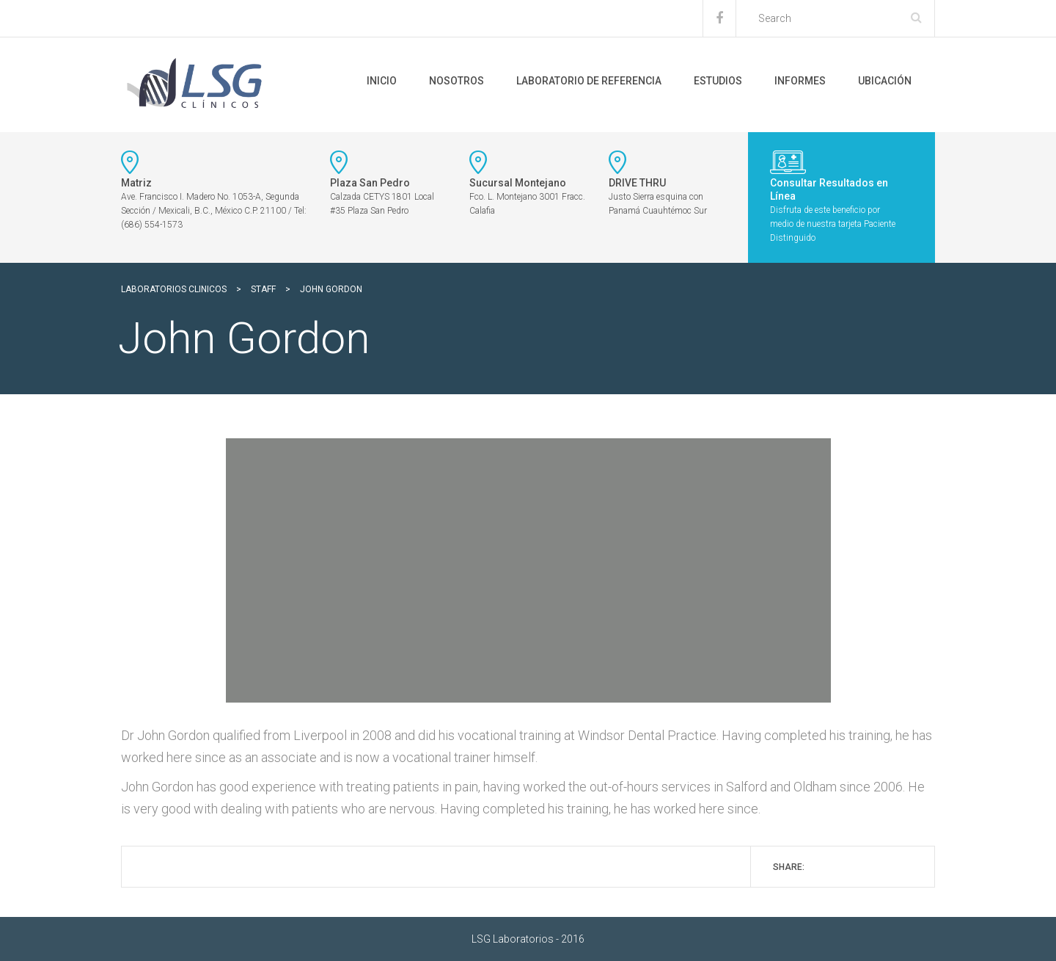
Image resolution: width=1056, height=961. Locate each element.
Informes (800, 81)
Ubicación (885, 81)
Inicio (382, 81)
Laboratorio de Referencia (588, 81)
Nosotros (456, 81)
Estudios (718, 81)
